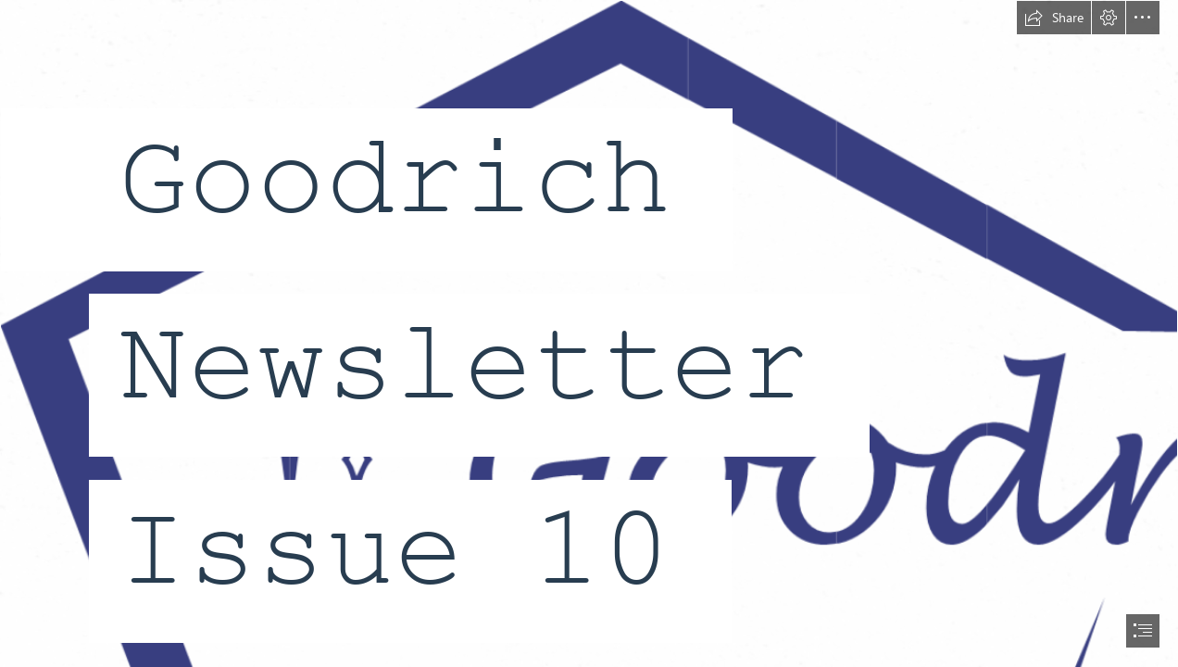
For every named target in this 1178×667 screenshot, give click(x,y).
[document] (589, 333)
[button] (1054, 17)
